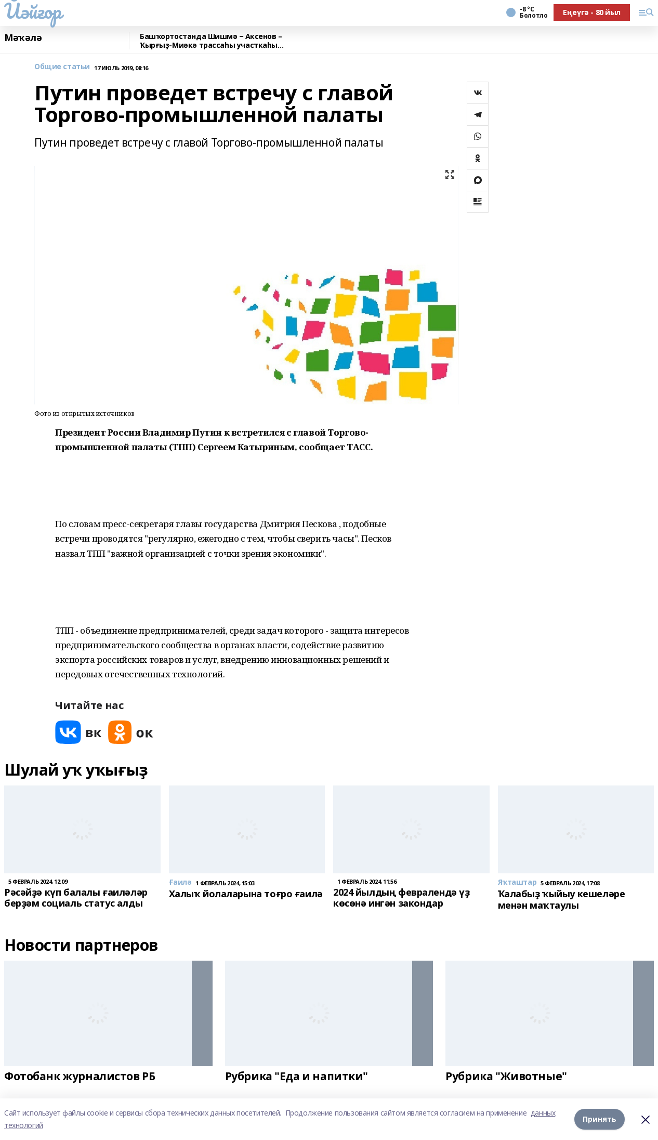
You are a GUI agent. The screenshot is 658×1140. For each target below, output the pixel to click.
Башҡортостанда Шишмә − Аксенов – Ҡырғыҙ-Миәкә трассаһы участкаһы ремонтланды (211, 40)
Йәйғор (32, 11)
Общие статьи (62, 66)
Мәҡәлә (23, 38)
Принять (599, 1119)
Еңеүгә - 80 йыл (592, 12)
